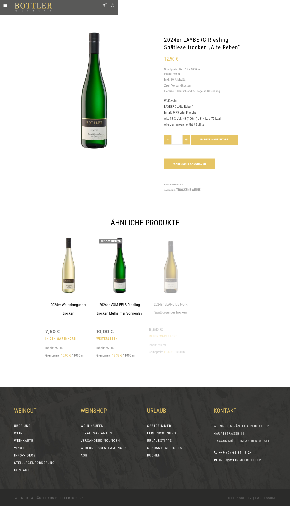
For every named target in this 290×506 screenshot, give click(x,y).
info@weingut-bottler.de (240, 460)
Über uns (22, 426)
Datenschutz (240, 498)
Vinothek (22, 448)
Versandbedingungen (100, 440)
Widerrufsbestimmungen (104, 448)
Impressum (265, 498)
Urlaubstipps (159, 440)
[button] (104, 5)
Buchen (154, 455)
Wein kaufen (92, 426)
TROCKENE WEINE (188, 190)
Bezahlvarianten (96, 433)
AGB (84, 455)
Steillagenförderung (34, 463)
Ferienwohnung (161, 433)
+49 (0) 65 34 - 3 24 (233, 452)
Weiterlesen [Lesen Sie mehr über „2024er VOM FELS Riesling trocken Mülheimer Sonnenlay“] (108, 336)
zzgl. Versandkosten (177, 85)
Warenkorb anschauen (189, 164)
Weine (19, 433)
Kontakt (21, 470)
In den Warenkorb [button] (60, 338)
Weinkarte (23, 440)
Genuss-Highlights (164, 448)
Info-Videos (25, 455)
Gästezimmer (159, 426)
